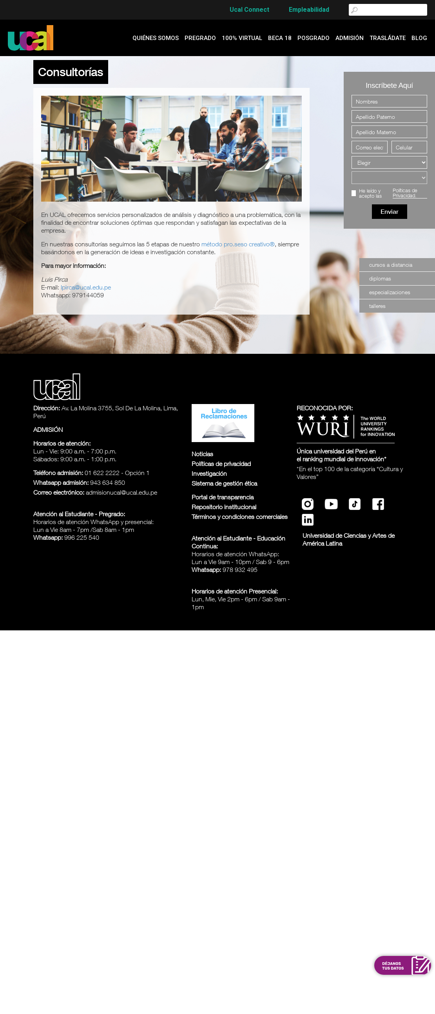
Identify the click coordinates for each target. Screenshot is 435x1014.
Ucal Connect (249, 9)
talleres (377, 305)
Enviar (390, 211)
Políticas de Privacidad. (405, 193)
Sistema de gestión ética (224, 483)
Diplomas (380, 278)
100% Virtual (242, 38)
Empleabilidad (309, 9)
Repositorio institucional (224, 506)
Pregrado (200, 38)
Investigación (209, 473)
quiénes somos (155, 38)
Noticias (202, 453)
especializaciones (389, 292)
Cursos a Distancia (390, 264)
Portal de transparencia (223, 497)
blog (419, 38)
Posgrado (313, 38)
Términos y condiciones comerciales (240, 516)
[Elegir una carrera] (389, 177)
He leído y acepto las (393, 193)
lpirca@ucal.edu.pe (86, 287)
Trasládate (388, 38)
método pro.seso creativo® (238, 244)
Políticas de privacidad (221, 463)
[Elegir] (389, 162)
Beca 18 (280, 38)
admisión (349, 38)
